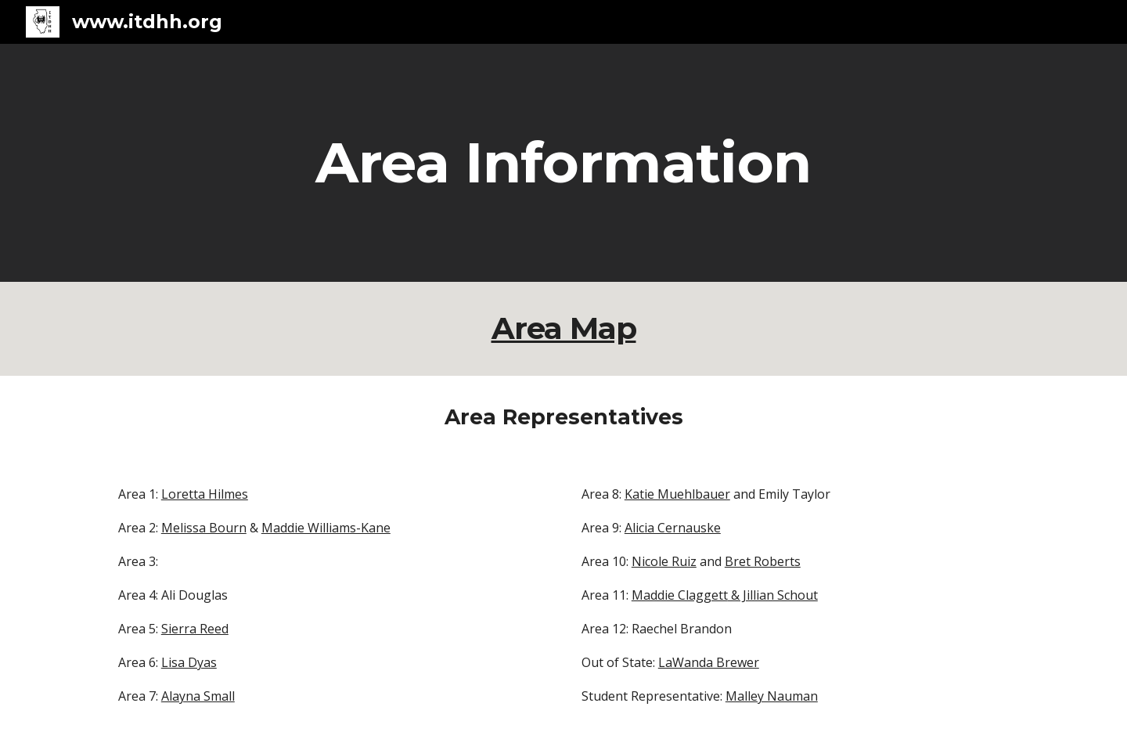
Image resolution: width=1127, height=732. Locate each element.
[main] (563, 162)
